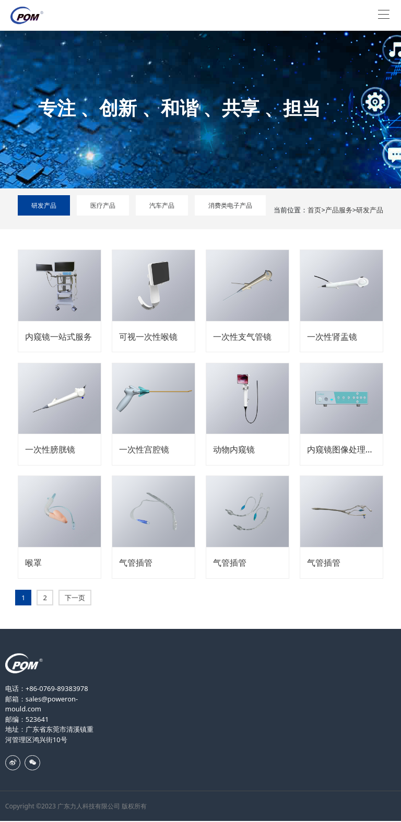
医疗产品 (102, 205)
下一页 (75, 597)
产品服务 (338, 210)
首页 (314, 210)
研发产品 (43, 205)
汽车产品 (161, 205)
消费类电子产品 (230, 205)
